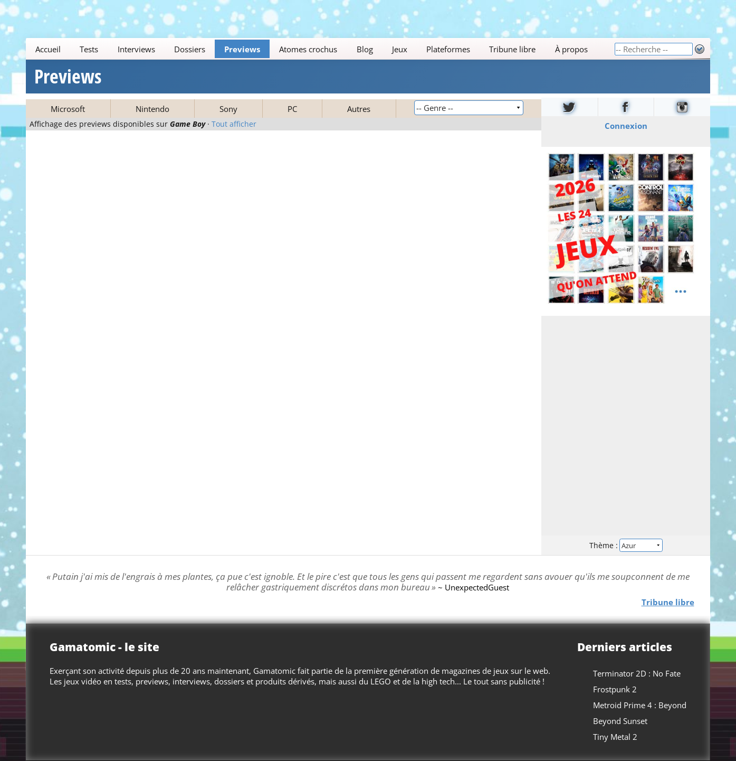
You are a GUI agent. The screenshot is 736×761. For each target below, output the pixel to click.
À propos (571, 49)
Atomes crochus (309, 49)
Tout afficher (234, 124)
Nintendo (152, 109)
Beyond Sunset (620, 721)
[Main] (320, 49)
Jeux (399, 49)
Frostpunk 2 (615, 689)
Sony (228, 109)
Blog (365, 49)
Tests (89, 49)
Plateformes (448, 49)
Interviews (136, 49)
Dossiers (189, 49)
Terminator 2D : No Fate (637, 673)
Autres (358, 109)
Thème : (625, 545)
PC (292, 109)
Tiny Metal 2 (615, 736)
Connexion (625, 125)
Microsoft (68, 109)
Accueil (48, 49)
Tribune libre (513, 49)
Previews (242, 49)
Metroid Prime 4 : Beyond (639, 705)
